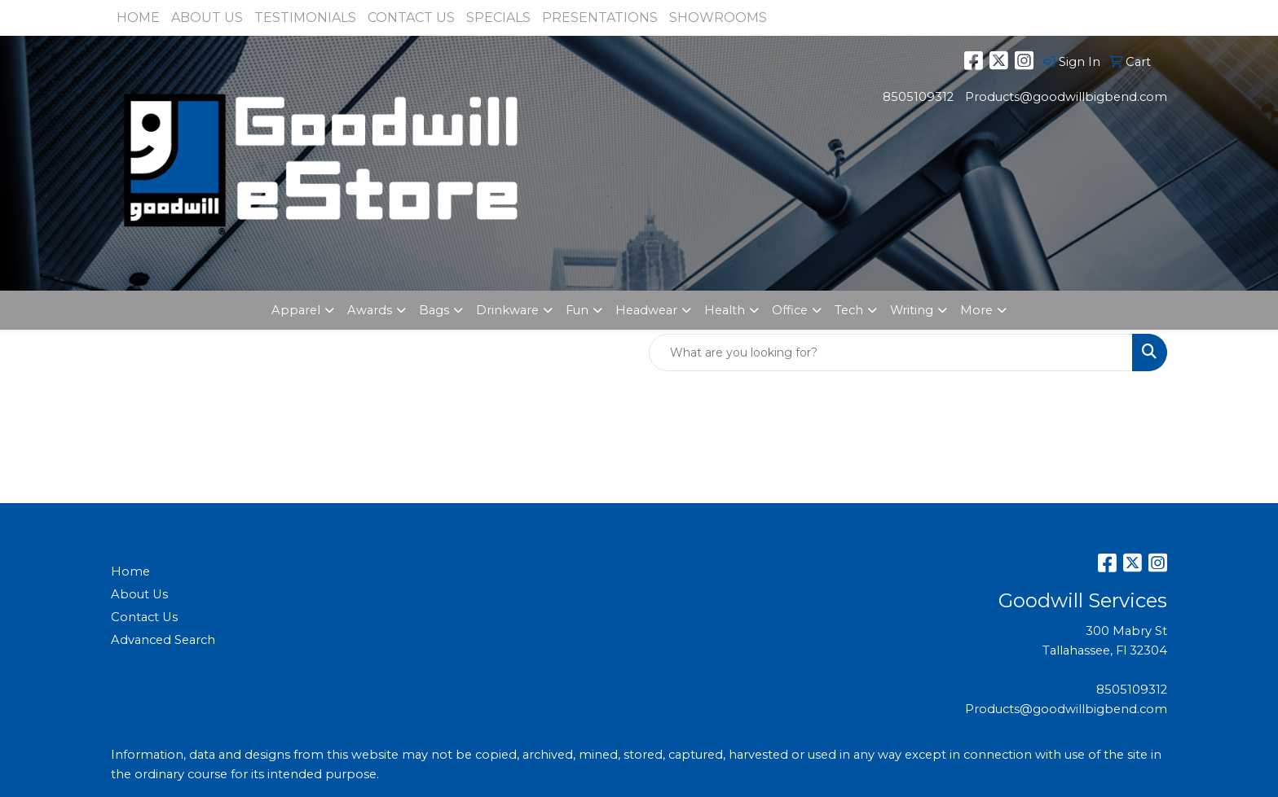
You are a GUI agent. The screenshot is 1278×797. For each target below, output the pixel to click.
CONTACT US (411, 17)
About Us (139, 594)
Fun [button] (577, 310)
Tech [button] (849, 310)
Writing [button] (911, 310)
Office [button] (790, 310)
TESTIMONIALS (305, 17)
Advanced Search (163, 640)
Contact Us (144, 617)
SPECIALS (498, 17)
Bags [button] (434, 310)
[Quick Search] (891, 352)
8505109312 (918, 97)
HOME (138, 17)
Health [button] (724, 310)
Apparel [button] (295, 310)
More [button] (976, 310)
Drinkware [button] (507, 310)
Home (130, 571)
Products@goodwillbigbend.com (1066, 97)
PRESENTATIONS (600, 17)
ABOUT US (207, 17)
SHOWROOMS (718, 17)
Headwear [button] (646, 310)
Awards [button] (369, 310)
